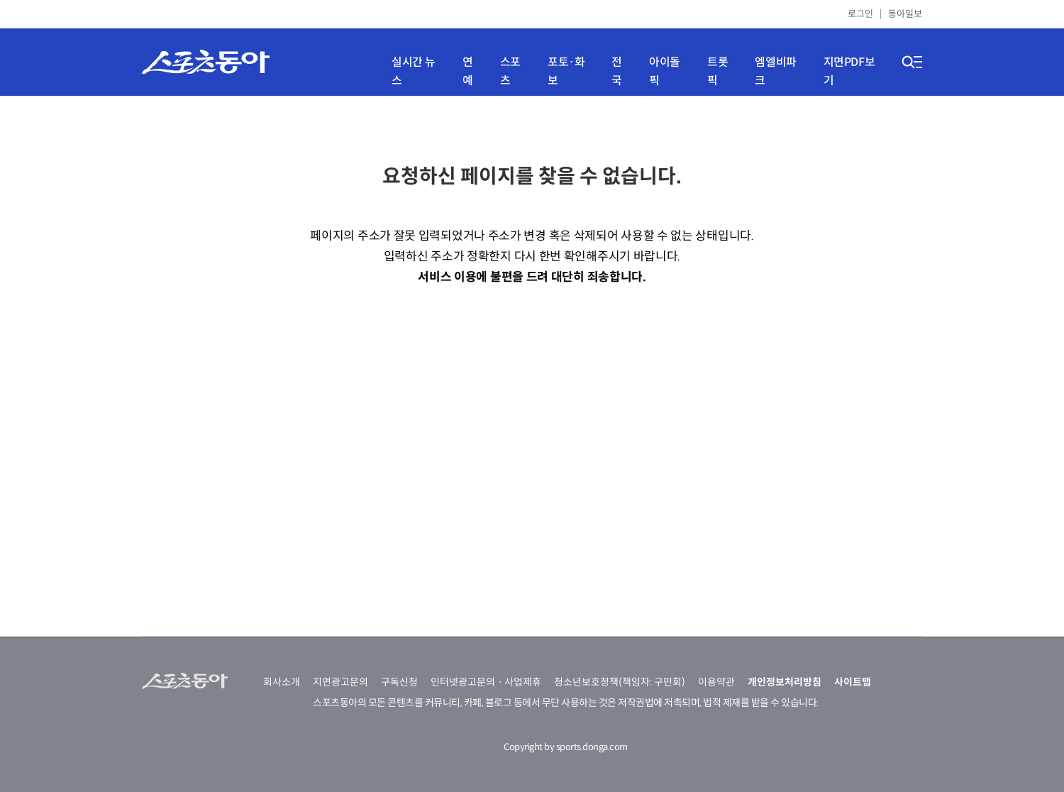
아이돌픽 (664, 71)
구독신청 (399, 682)
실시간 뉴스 (414, 71)
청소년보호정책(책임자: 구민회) (619, 682)
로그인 (860, 14)
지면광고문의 (340, 682)
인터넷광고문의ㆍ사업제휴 (486, 682)
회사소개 (281, 682)
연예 (467, 71)
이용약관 (716, 682)
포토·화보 (566, 71)
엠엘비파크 (775, 71)
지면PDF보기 (849, 71)
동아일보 (905, 14)
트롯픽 (717, 71)
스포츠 (510, 71)
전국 (616, 71)
